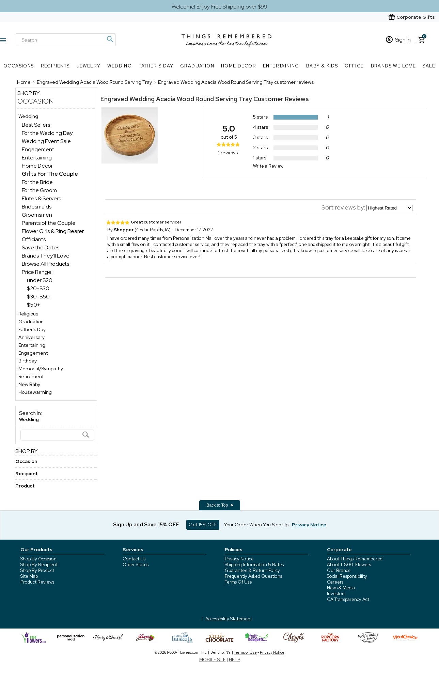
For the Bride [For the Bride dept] (37, 182)
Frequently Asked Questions (253, 576)
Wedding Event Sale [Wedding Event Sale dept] (46, 141)
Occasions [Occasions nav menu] (18, 66)
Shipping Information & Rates (254, 565)
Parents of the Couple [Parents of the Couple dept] (49, 223)
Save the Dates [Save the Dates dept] (40, 247)
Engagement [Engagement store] (33, 353)
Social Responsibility (347, 576)
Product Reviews (37, 582)
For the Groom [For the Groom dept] (39, 190)
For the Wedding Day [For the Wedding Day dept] (47, 133)
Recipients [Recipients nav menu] (55, 66)
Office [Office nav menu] (354, 66)
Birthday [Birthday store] (27, 361)
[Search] (66, 39)
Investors (336, 593)
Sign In (398, 39)
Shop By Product (37, 570)
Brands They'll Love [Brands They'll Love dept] (45, 255)
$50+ (33, 304)
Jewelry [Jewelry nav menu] (89, 66)
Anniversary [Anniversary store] (31, 337)
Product (25, 486)
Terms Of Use (238, 582)
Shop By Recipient (39, 565)
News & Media (341, 588)
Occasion (35, 101)
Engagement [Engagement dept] (38, 149)
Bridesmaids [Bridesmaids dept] (36, 206)
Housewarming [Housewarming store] (35, 392)
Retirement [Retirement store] (31, 376)
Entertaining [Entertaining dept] (37, 157)
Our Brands (338, 570)
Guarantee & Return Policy (252, 570)
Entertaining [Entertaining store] (31, 345)
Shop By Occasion (38, 559)
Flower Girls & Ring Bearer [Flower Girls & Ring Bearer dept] (53, 231)
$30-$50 (38, 296)
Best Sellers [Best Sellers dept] (36, 124)
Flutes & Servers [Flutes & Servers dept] (41, 198)
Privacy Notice (239, 559)
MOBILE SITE (212, 660)
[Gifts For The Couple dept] (50, 173)
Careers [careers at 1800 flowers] (335, 582)
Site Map (29, 576)
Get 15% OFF (203, 525)
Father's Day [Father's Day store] (32, 329)
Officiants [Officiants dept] (34, 239)
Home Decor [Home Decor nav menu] (238, 66)
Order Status (135, 565)
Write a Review (268, 166)
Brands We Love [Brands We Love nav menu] (393, 66)
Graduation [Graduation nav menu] (197, 66)
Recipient (26, 473)
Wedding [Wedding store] (28, 116)
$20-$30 (38, 288)
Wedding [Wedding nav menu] (119, 66)
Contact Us (134, 559)
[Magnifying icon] (110, 39)
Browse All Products (45, 263)
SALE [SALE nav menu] (429, 66)
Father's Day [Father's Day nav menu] (156, 66)
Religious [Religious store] (28, 314)
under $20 (39, 280)
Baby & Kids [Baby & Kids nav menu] (322, 66)
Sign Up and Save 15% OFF (146, 524)
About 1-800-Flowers (349, 565)
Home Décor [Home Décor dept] (37, 165)
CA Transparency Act (348, 599)
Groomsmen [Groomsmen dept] (37, 214)
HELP (234, 660)
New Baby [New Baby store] (29, 384)
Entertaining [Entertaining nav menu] (281, 66)
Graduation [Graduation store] (31, 322)
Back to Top (220, 505)
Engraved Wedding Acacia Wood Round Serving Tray (176, 99)
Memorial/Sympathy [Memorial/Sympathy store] (40, 369)
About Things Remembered (354, 559)
